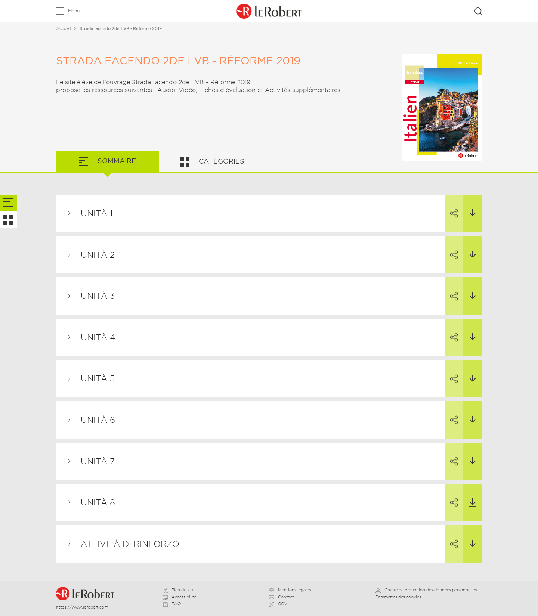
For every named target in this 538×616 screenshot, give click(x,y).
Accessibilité (179, 597)
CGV (278, 603)
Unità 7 (98, 461)
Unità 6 (98, 419)
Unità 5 (98, 378)
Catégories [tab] (220, 161)
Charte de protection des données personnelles (426, 590)
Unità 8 (98, 502)
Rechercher (478, 11)
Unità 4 (98, 337)
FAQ (172, 603)
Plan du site (178, 590)
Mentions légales (290, 590)
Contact (281, 597)
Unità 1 (96, 213)
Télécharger (469, 206)
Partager (451, 206)
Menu (74, 10)
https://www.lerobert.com (82, 607)
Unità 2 (98, 254)
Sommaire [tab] (116, 160)
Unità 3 (98, 295)
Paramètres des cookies (398, 597)
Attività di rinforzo (130, 543)
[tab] (8, 203)
